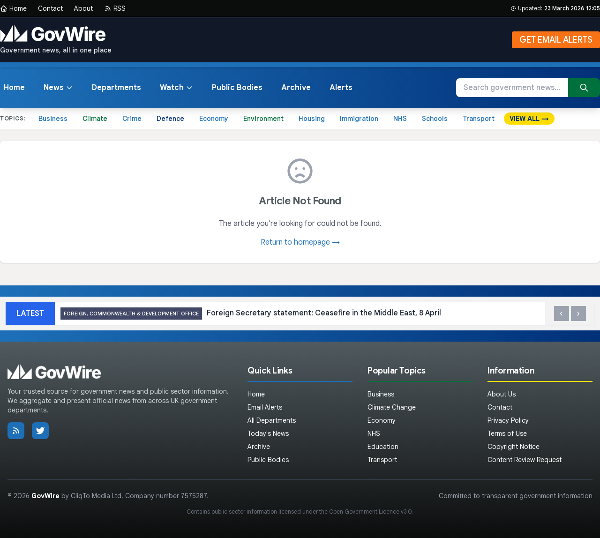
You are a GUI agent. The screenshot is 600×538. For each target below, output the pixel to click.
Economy (213, 118)
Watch (176, 87)
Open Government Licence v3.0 (370, 511)
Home (13, 8)
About (83, 8)
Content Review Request (525, 460)
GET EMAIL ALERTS (555, 40)
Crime (132, 118)
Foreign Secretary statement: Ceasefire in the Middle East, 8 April (250, 313)
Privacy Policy (508, 420)
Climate (94, 118)
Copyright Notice (514, 446)
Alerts (341, 87)
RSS (115, 8)
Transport (479, 118)
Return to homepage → (300, 242)
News (58, 87)
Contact (50, 8)
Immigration (359, 118)
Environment (263, 118)
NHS (400, 118)
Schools (435, 118)
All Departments (272, 420)
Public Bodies (237, 87)
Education (383, 446)
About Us (502, 394)
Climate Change (392, 407)
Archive (296, 87)
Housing (312, 118)
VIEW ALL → (529, 118)
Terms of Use (507, 433)
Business (53, 118)
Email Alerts (265, 407)
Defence (170, 118)
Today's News (268, 433)
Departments (116, 87)
